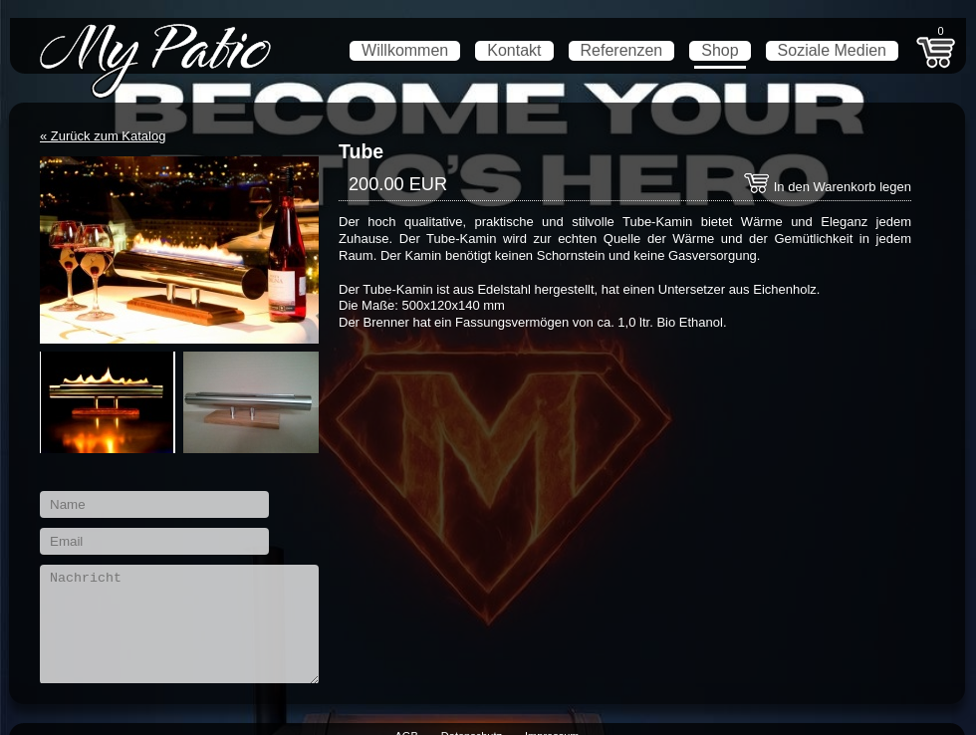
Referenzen (622, 50)
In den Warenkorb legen (827, 186)
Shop (719, 50)
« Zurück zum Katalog (102, 135)
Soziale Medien (832, 50)
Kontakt (514, 50)
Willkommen (405, 50)
